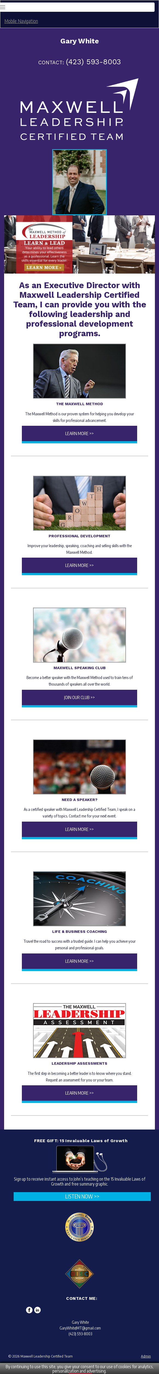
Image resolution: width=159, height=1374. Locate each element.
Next (147, 244)
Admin (146, 1356)
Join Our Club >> (79, 697)
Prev (11, 244)
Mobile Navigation (21, 21)
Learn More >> (79, 433)
